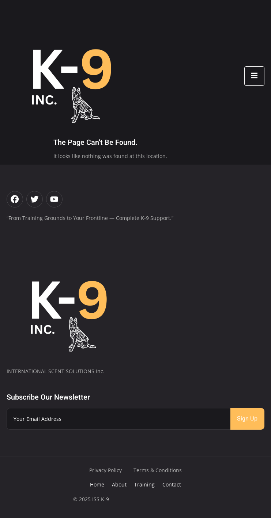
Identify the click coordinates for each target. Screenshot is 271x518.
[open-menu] (254, 76)
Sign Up (247, 418)
